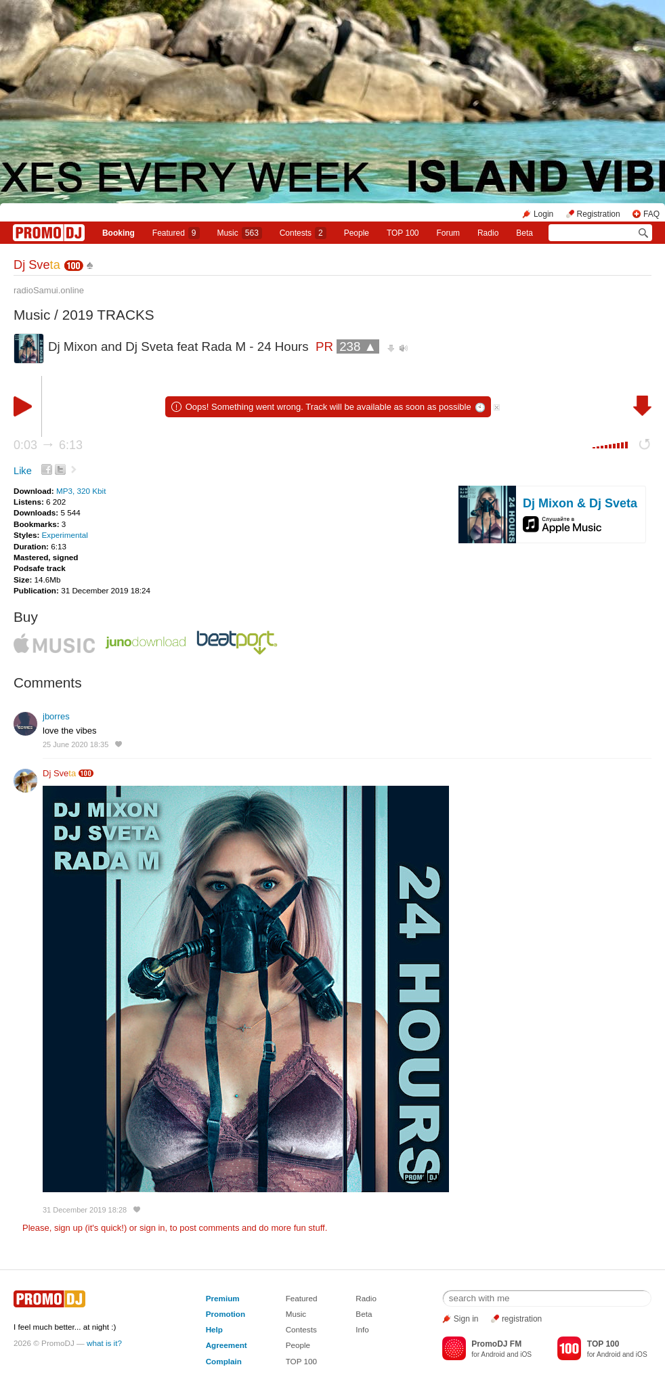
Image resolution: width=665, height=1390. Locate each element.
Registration (598, 214)
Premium (223, 1298)
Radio (487, 233)
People (356, 233)
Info (362, 1329)
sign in (152, 1228)
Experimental (65, 534)
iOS (526, 1354)
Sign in (466, 1319)
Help (214, 1329)
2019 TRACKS (108, 314)
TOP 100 (403, 233)
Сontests (303, 233)
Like (23, 470)
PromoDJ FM (496, 1344)
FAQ (651, 214)
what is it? (104, 1343)
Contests (301, 1329)
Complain (224, 1361)
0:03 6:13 (48, 445)
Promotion (225, 1313)
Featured (176, 233)
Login (543, 214)
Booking (118, 233)
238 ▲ (358, 346)
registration (522, 1319)
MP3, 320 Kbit (81, 490)
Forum (448, 233)
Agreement (226, 1345)
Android (493, 1354)
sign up (68, 1228)
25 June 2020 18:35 (75, 744)
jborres (56, 716)
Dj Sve (37, 265)
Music (239, 233)
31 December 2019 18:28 (85, 1210)
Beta (524, 233)
